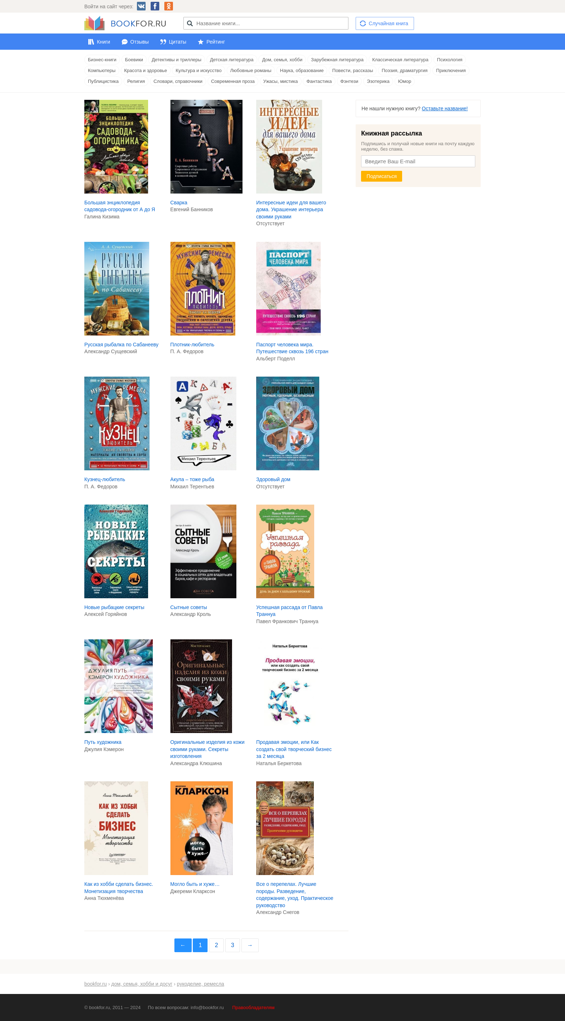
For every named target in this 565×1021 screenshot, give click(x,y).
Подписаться (381, 176)
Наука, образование (302, 70)
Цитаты (177, 42)
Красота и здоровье (145, 70)
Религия (136, 81)
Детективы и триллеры (176, 59)
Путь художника (102, 742)
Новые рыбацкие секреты (114, 607)
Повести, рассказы (352, 70)
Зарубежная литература (337, 59)
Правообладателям (253, 1007)
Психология (449, 59)
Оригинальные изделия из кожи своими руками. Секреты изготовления (207, 749)
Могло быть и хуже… (195, 884)
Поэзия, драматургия (404, 70)
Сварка (178, 202)
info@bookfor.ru (207, 1007)
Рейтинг (215, 42)
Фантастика (319, 81)
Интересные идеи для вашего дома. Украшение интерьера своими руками (291, 209)
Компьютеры (102, 70)
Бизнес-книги (102, 59)
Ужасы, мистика (280, 81)
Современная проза (233, 81)
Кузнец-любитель (104, 479)
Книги (103, 42)
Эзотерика (378, 81)
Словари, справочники (178, 81)
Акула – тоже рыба (192, 479)
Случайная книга (388, 23)
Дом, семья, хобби (282, 59)
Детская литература (232, 59)
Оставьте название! (445, 108)
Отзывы (139, 42)
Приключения (451, 70)
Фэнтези (350, 81)
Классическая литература (400, 59)
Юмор (404, 81)
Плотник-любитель (192, 344)
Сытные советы (188, 607)
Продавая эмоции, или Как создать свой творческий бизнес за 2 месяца (294, 749)
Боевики (134, 59)
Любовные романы (250, 70)
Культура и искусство (198, 70)
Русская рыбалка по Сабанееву (121, 344)
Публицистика (103, 81)
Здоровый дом (273, 479)
